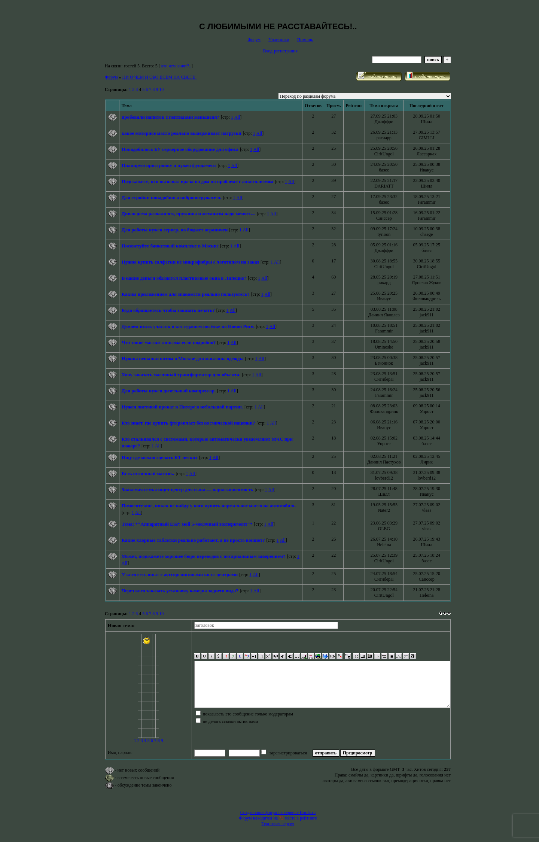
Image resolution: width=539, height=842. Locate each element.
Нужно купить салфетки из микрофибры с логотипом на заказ (190, 262)
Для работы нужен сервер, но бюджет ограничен (175, 229)
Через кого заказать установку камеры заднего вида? (180, 590)
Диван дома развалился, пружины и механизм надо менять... (188, 213)
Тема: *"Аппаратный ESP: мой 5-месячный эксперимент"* (187, 524)
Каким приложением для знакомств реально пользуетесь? (186, 294)
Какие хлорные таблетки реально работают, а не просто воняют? (193, 540)
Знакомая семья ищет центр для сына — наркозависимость (187, 489)
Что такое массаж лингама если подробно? (169, 342)
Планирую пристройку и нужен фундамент (169, 165)
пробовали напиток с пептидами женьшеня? (170, 117)
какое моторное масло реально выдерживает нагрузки (181, 133)
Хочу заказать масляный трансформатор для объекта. (181, 374)
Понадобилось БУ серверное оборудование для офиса (180, 149)
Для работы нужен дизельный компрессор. (169, 390)
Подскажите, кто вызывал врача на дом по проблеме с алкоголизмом (197, 181)
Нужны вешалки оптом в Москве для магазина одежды (183, 358)
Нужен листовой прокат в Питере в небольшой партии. (182, 407)
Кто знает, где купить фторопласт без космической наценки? (188, 423)
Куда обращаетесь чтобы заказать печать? (168, 310)
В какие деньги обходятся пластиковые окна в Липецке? (184, 278)
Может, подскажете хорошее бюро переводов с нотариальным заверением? (204, 556)
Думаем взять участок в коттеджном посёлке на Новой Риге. (188, 326)
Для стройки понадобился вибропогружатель (172, 197)
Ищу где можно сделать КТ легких (160, 457)
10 (161, 89)
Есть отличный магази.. (148, 473)
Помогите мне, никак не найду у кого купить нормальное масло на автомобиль (209, 505)
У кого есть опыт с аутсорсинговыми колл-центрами (180, 574)
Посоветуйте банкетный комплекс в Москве (170, 246)
